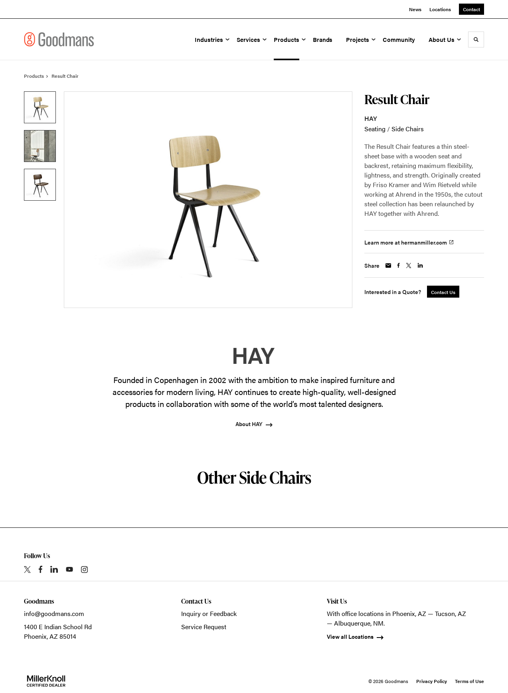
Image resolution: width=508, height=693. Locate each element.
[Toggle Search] (476, 39)
